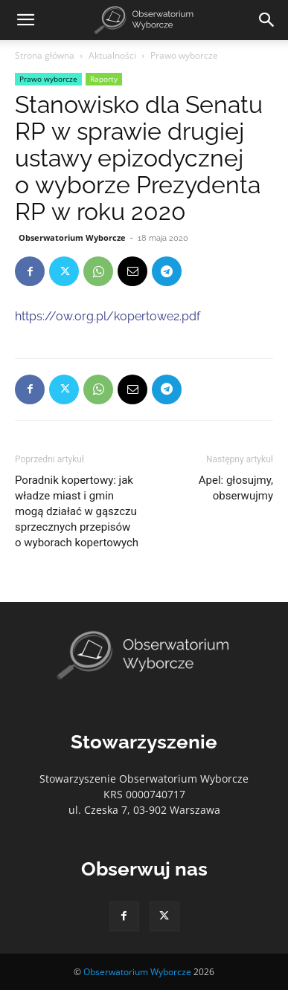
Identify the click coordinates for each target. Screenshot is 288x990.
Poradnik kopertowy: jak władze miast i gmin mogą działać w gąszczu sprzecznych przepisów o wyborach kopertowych (76, 511)
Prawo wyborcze (184, 55)
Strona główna (44, 55)
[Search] (267, 20)
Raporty (104, 79)
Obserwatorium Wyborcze (72, 237)
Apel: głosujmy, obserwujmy (236, 487)
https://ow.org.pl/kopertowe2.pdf (107, 316)
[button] (25, 20)
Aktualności (112, 55)
